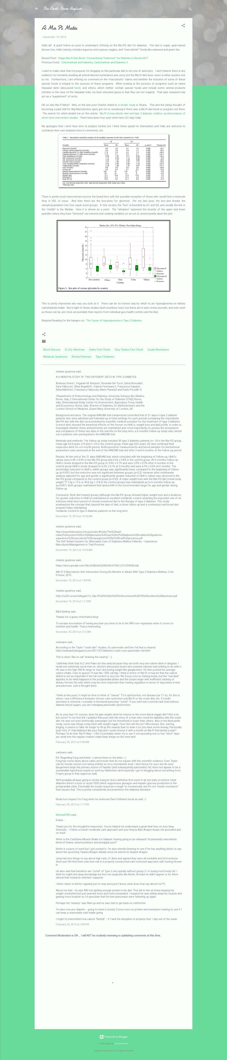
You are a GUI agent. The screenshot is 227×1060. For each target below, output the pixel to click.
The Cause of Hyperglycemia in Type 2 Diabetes (114, 320)
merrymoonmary (121, 1043)
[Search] (190, 9)
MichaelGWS (63, 814)
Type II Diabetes (105, 356)
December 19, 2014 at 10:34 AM (74, 550)
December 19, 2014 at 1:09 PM (73, 580)
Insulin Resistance (158, 349)
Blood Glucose (51, 349)
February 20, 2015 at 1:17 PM (72, 804)
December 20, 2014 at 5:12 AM (73, 631)
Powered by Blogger (113, 1036)
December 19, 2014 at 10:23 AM (74, 516)
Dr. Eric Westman (75, 349)
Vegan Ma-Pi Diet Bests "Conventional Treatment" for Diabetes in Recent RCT (103, 58)
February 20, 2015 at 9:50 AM (72, 742)
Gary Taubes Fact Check (129, 349)
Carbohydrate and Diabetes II (111, 62)
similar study (128, 105)
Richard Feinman (81, 356)
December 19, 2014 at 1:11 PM (73, 601)
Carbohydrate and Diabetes (77, 62)
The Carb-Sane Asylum (62, 8)
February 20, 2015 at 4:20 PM (72, 924)
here (77, 88)
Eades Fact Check (99, 349)
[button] (183, 26)
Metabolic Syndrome (55, 356)
